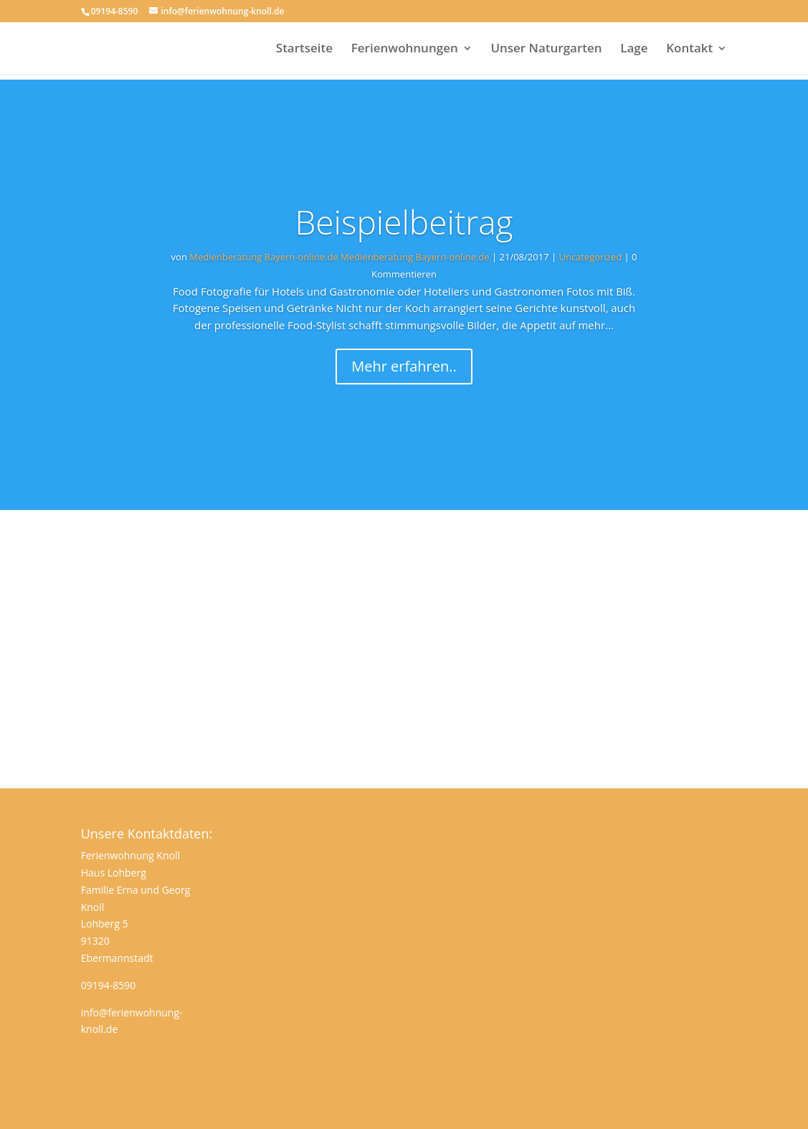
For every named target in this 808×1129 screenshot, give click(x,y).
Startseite (304, 49)
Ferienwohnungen (404, 49)
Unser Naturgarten (546, 49)
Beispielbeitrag (404, 221)
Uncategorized (590, 256)
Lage (633, 49)
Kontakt (689, 49)
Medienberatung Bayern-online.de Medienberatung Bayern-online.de (339, 256)
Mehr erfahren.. (404, 366)
